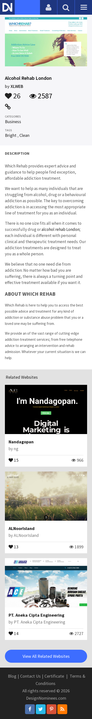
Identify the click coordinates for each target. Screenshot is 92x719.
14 (13, 633)
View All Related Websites (46, 656)
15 (13, 459)
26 (13, 93)
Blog (12, 676)
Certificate (54, 676)
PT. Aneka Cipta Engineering (36, 615)
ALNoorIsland (22, 528)
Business (13, 121)
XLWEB (17, 86)
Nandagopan (21, 442)
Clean (24, 135)
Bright (10, 135)
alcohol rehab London (60, 229)
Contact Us (30, 676)
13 (13, 546)
